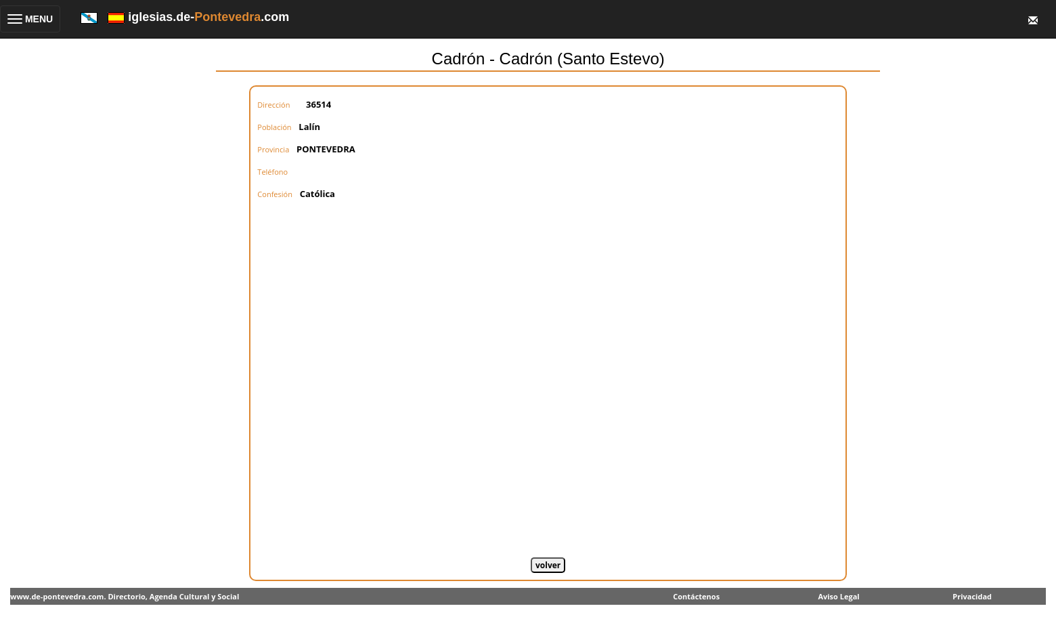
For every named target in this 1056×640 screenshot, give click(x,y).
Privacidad (972, 596)
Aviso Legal (838, 596)
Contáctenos (696, 596)
